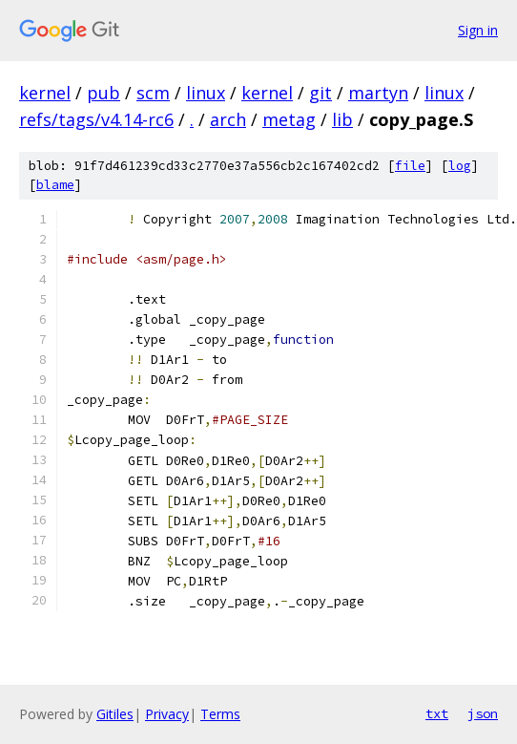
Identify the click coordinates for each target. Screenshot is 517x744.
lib (342, 119)
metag (289, 119)
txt (436, 713)
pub (103, 92)
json (482, 713)
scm (153, 92)
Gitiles (115, 714)
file (410, 166)
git (320, 92)
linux (205, 92)
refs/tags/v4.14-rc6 (96, 119)
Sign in (478, 30)
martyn (378, 92)
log (459, 166)
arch (228, 119)
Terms (220, 714)
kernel (45, 92)
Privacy (167, 714)
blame (55, 185)
